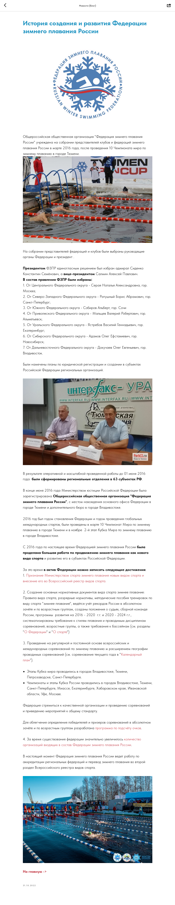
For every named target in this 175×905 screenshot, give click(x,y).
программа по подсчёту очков (118, 728)
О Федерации (35, 631)
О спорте (60, 631)
